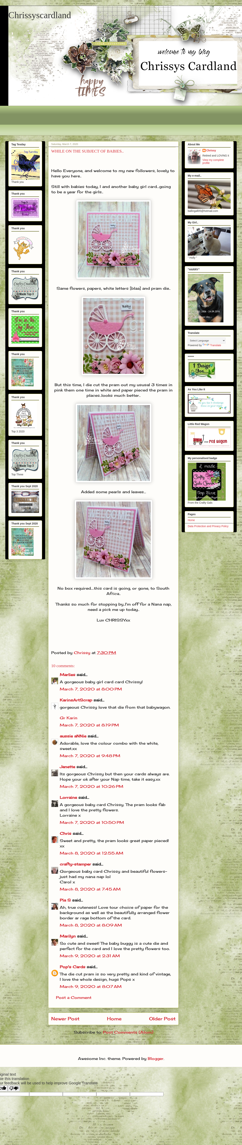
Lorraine (68, 797)
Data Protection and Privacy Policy (208, 526)
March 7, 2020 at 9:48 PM (90, 755)
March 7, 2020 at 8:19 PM (89, 725)
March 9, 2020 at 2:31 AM (90, 955)
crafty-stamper (75, 864)
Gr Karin (68, 717)
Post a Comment (73, 997)
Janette (67, 766)
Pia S (65, 900)
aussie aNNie (73, 736)
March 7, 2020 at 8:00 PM (91, 689)
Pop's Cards (72, 966)
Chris (65, 833)
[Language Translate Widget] (207, 341)
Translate (212, 345)
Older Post (162, 1018)
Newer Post (65, 1018)
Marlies (67, 674)
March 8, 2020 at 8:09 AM (91, 925)
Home (114, 1018)
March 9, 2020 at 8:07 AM (91, 986)
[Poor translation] (14, 1088)
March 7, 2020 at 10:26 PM (91, 786)
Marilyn (68, 936)
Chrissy (211, 150)
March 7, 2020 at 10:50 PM (92, 822)
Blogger (155, 1058)
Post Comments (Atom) (128, 1032)
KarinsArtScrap (76, 700)
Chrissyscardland (39, 15)
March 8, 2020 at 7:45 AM (90, 889)
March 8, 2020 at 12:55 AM (91, 853)
